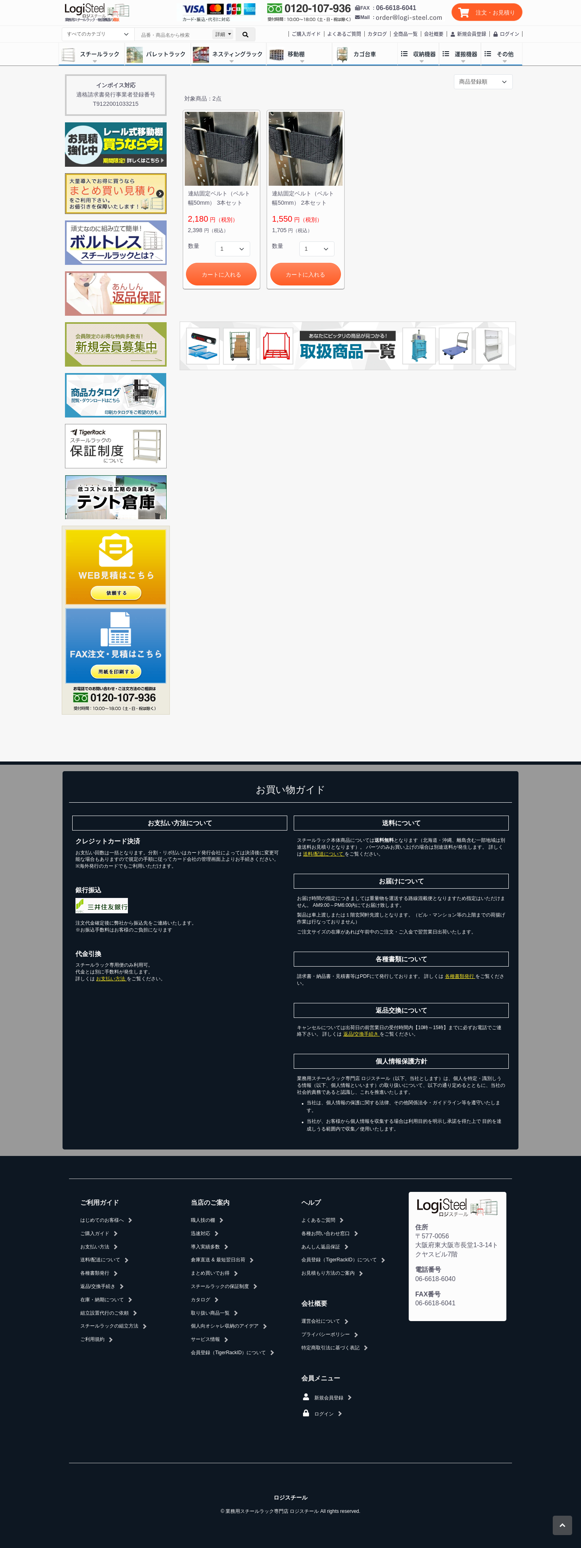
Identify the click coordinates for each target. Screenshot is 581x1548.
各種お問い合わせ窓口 (325, 1233)
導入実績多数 (205, 1247)
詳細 (220, 34)
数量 (193, 246)
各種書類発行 (460, 976)
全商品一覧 (405, 33)
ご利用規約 (92, 1339)
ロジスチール (290, 1497)
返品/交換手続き (361, 1034)
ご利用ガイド (99, 1202)
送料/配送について (324, 854)
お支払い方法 (111, 979)
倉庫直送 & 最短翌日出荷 (218, 1260)
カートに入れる (221, 274)
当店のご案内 (210, 1202)
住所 (421, 1227)
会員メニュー (320, 1378)
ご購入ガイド (306, 33)
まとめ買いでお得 (210, 1273)
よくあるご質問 (344, 33)
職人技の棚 (203, 1220)
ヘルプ (311, 1202)
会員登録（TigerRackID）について (228, 1352)
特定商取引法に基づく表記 (330, 1348)
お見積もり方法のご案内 (328, 1273)
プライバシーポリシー (325, 1334)
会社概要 (433, 33)
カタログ (377, 33)
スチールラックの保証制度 (220, 1286)
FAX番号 (428, 1294)
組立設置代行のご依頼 (104, 1313)
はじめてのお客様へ (102, 1220)
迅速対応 (200, 1233)
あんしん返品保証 (320, 1247)
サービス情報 (205, 1339)
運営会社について (320, 1321)
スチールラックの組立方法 (109, 1326)
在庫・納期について (102, 1300)
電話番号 (428, 1269)
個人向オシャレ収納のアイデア (225, 1326)
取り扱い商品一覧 (210, 1313)
